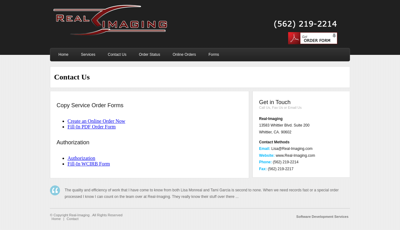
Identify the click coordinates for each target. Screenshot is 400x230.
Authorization (81, 158)
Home (56, 219)
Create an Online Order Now (96, 121)
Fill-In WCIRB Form (89, 163)
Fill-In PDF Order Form (92, 126)
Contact (72, 219)
